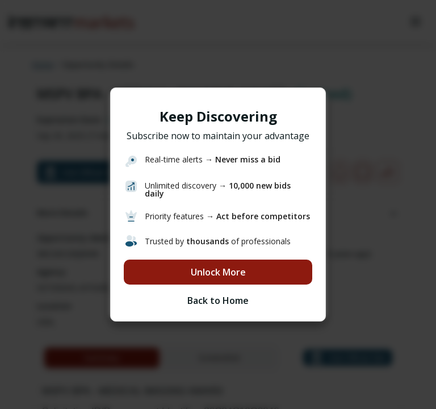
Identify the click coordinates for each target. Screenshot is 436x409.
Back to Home (218, 300)
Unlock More (218, 272)
